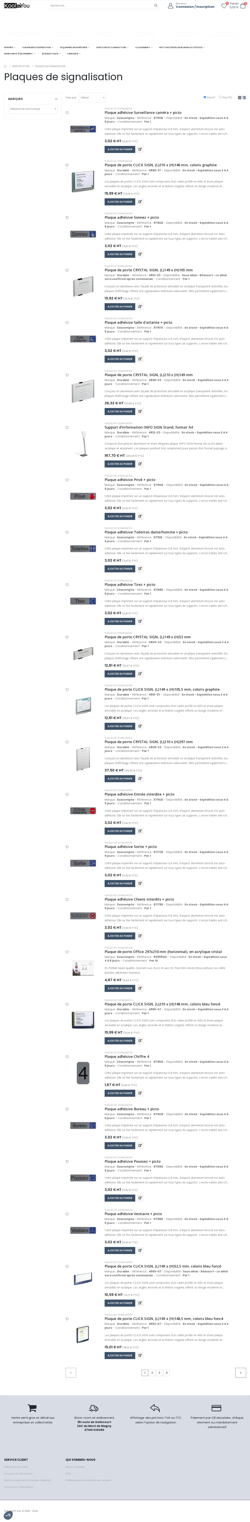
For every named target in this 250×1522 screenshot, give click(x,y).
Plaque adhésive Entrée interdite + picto (140, 794)
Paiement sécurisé (16, 1467)
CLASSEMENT (142, 47)
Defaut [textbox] (85, 97)
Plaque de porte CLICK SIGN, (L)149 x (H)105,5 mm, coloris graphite (162, 689)
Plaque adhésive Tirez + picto (130, 584)
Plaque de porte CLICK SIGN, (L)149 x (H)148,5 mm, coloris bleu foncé (164, 1318)
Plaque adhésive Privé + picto (130, 479)
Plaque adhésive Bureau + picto (132, 1109)
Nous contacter (75, 1467)
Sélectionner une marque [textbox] (25, 109)
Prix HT (209, 97)
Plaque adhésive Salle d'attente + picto (139, 322)
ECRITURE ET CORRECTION (111, 47)
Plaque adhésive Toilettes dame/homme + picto (146, 532)
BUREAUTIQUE (50, 53)
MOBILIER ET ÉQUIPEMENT (18, 53)
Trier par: (71, 97)
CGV (68, 1473)
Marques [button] (15, 99)
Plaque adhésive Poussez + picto (133, 1161)
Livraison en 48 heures (18, 1473)
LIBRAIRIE (72, 53)
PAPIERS (8, 47)
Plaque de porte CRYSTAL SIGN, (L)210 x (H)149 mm (149, 374)
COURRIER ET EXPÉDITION (36, 47)
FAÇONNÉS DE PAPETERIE (73, 47)
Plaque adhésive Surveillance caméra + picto (143, 112)
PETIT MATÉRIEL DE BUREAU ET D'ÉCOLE (180, 47)
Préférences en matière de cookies (88, 1480)
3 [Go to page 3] (159, 1373)
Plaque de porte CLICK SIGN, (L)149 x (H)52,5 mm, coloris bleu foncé (163, 1266)
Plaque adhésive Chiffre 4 (127, 1056)
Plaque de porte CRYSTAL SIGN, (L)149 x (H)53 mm (148, 637)
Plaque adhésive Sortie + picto (131, 846)
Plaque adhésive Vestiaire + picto (133, 1213)
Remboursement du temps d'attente (27, 1480)
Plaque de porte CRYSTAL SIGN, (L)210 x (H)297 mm (149, 741)
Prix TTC (225, 97)
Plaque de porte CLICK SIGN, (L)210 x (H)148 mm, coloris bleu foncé (163, 1004)
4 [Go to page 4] (167, 1373)
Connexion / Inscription (195, 7)
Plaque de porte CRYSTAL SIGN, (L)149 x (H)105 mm (149, 270)
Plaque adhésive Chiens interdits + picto (139, 899)
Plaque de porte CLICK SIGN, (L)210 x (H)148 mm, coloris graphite (161, 165)
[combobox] (92, 97)
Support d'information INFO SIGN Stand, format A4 (149, 427)
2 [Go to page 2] (152, 1373)
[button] (243, 6)
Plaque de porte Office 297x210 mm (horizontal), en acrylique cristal (163, 951)
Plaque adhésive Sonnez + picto (132, 217)
